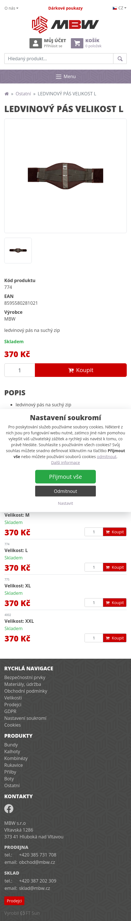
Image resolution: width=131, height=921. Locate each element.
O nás (10, 8)
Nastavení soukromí (25, 718)
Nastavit (65, 503)
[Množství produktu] (19, 370)
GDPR (10, 711)
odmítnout (107, 456)
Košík (86, 43)
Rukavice (13, 765)
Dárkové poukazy (65, 8)
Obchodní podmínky (25, 691)
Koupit (81, 370)
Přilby (10, 772)
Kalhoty (12, 751)
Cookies (12, 725)
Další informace (65, 462)
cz (118, 7)
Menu (65, 76)
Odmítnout (65, 491)
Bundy (11, 745)
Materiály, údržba (22, 684)
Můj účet (47, 43)
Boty (9, 779)
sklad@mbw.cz (34, 888)
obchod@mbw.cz (37, 862)
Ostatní (23, 94)
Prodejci (12, 704)
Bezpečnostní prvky (24, 677)
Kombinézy (16, 758)
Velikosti (13, 698)
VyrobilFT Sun (22, 913)
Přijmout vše (65, 476)
